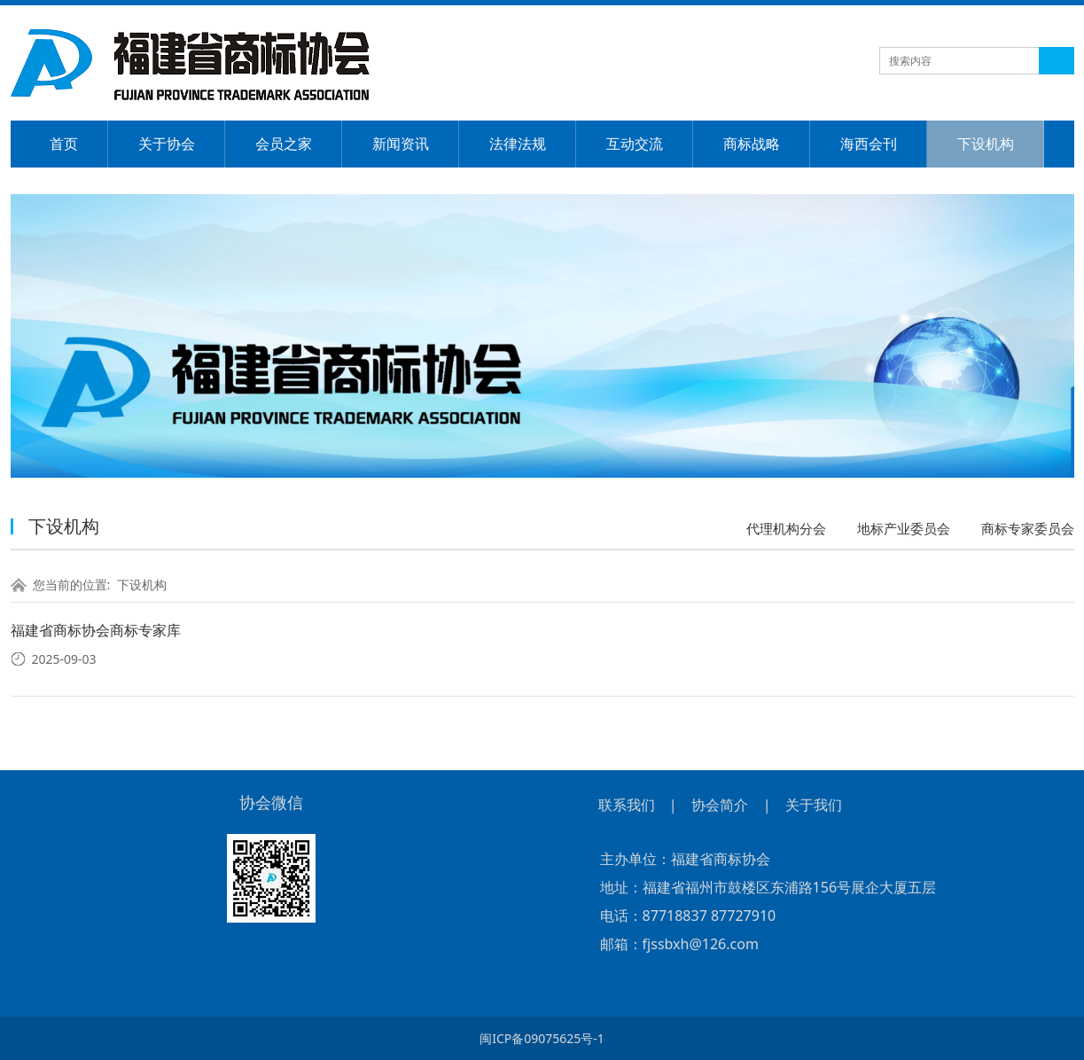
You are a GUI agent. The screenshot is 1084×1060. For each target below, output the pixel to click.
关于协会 (166, 143)
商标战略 (751, 143)
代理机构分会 (786, 528)
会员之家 (283, 143)
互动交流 (634, 143)
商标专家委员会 (1027, 528)
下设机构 (985, 143)
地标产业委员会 (903, 528)
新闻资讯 (400, 143)
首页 (64, 143)
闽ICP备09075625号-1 (542, 1038)
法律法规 (517, 143)
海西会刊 (868, 143)
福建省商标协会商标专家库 (96, 630)
